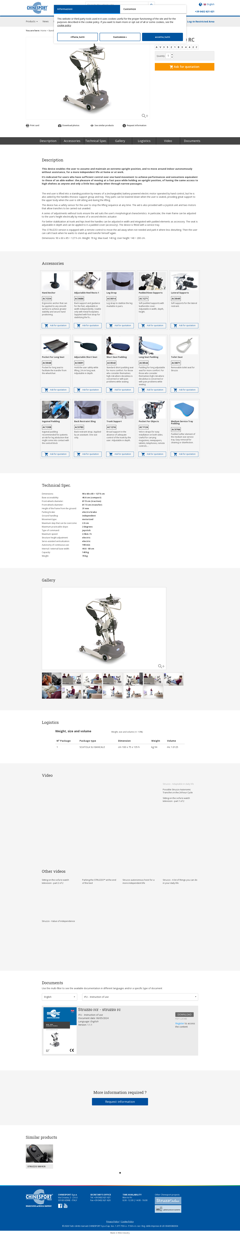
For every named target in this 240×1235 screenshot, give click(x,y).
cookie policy (64, 25)
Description (48, 141)
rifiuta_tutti (78, 36)
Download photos (68, 125)
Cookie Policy (127, 1221)
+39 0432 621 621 (204, 11)
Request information (134, 125)
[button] (59, 997)
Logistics (144, 141)
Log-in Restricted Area (200, 21)
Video (168, 141)
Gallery (120, 141)
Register (180, 1023)
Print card (32, 125)
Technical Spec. (96, 141)
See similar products (102, 125)
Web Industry (124, 1233)
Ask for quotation (184, 67)
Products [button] (32, 21)
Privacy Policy (112, 1221)
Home (43, 30)
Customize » (120, 36)
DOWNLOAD (184, 1014)
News (46, 21)
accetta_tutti (162, 36)
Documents (192, 141)
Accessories (72, 141)
